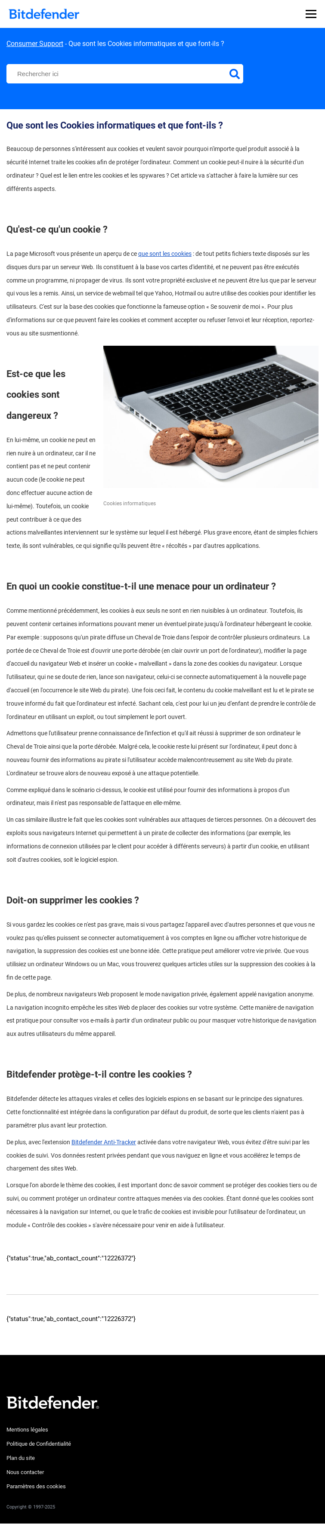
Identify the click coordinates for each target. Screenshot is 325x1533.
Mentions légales (27, 1429)
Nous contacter (25, 1472)
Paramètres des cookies (36, 1486)
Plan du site (20, 1458)
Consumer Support (34, 44)
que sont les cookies (165, 253)
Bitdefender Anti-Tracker (103, 1142)
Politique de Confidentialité (38, 1444)
